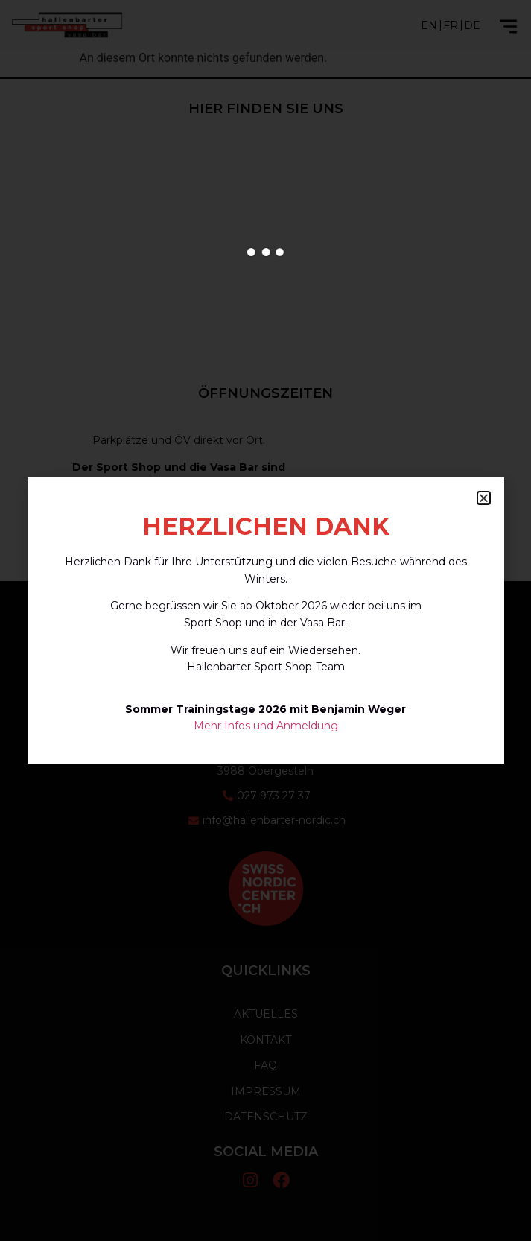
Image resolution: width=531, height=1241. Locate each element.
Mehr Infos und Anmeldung (266, 725)
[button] (483, 498)
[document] (265, 620)
